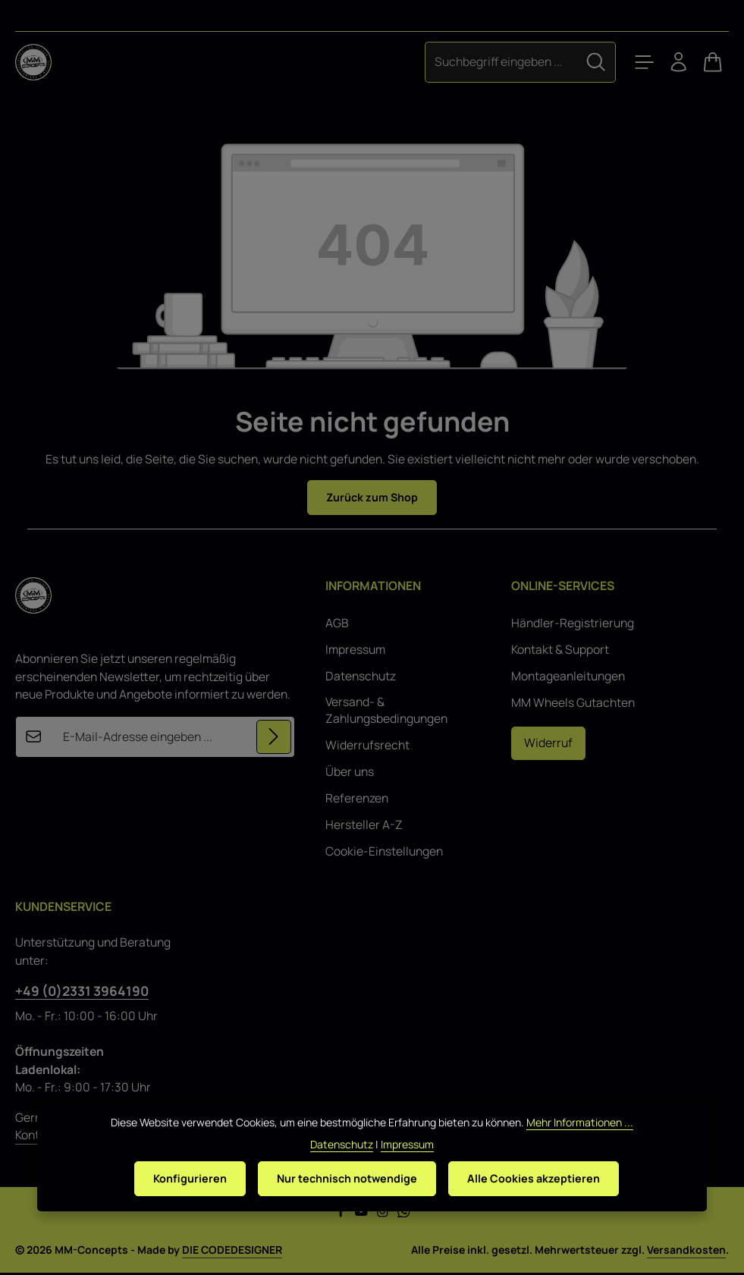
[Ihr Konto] (671, 62)
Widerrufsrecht (367, 747)
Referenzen (356, 800)
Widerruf (548, 744)
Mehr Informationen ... (579, 1140)
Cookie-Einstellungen (384, 853)
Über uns (349, 773)
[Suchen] (581, 62)
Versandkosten (686, 1252)
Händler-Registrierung (572, 625)
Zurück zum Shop (372, 497)
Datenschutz (360, 678)
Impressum (355, 651)
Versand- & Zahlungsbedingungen (386, 712)
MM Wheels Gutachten (573, 704)
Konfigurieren (180, 1197)
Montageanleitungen (568, 678)
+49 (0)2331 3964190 (82, 992)
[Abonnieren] (273, 739)
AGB (337, 625)
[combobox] (486, 62)
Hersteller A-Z (364, 826)
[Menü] (632, 62)
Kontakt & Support (560, 651)
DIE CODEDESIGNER (232, 1252)
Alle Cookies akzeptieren (541, 1197)
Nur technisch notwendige (346, 1197)
